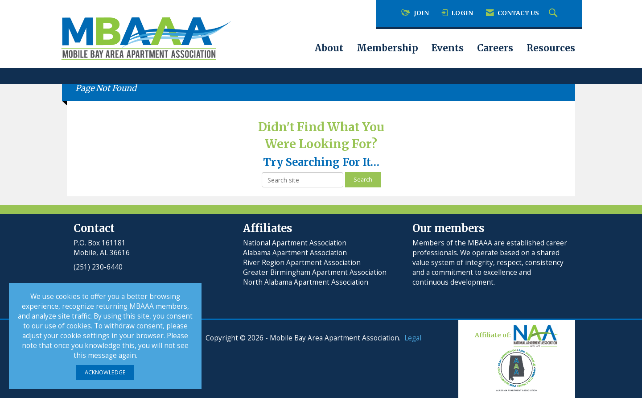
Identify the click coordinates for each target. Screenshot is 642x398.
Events (448, 48)
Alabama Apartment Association (295, 252)
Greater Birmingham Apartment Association (315, 272)
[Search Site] (554, 13)
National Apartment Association (294, 243)
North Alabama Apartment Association (306, 282)
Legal (412, 338)
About (329, 48)
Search (363, 179)
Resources (551, 48)
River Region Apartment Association (302, 262)
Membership (387, 48)
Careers (495, 48)
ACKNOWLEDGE (105, 372)
